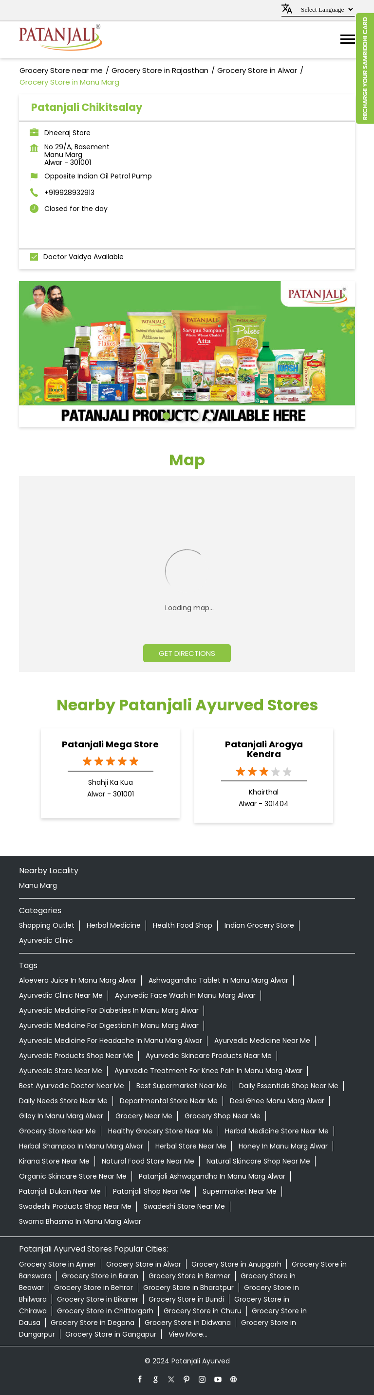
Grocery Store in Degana (92, 1322)
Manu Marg (38, 885)
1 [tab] (165, 414)
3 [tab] (194, 414)
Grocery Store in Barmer (189, 1276)
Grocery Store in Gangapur (110, 1334)
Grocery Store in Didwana (188, 1322)
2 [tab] (179, 414)
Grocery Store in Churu (203, 1311)
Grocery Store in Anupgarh (236, 1264)
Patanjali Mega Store (110, 744)
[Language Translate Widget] (325, 9)
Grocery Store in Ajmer (57, 1264)
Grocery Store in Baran (100, 1276)
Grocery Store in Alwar (143, 1264)
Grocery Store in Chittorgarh (105, 1311)
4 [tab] (208, 414)
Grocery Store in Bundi (186, 1299)
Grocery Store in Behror (93, 1287)
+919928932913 (69, 192)
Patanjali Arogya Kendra (264, 749)
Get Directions (187, 653)
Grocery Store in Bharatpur (188, 1287)
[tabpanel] (187, 354)
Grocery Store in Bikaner (97, 1299)
